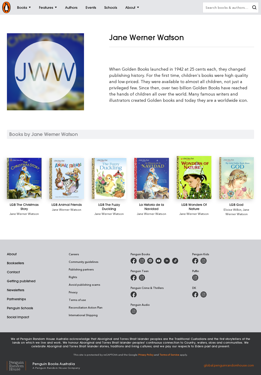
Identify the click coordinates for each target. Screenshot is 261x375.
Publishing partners (81, 269)
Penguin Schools (20, 308)
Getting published (21, 281)
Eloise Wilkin (232, 209)
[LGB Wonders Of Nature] (194, 177)
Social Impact (18, 317)
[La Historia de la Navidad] (151, 178)
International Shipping (83, 315)
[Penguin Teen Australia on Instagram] (142, 278)
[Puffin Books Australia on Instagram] (195, 278)
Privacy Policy (145, 355)
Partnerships (16, 299)
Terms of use (77, 300)
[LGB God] (236, 178)
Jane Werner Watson (24, 213)
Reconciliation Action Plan (85, 307)
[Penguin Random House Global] (20, 365)
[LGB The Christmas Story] (24, 178)
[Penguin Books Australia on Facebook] (134, 261)
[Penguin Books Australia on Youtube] (159, 261)
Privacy (73, 292)
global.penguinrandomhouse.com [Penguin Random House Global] (229, 365)
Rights (73, 277)
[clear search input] (254, 8)
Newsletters (15, 290)
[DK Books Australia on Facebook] (195, 294)
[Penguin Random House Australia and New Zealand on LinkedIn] (167, 261)
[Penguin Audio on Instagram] (134, 311)
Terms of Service (169, 355)
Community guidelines (83, 262)
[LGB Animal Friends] (66, 178)
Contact (13, 272)
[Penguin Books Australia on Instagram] (142, 261)
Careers (74, 254)
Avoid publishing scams (84, 284)
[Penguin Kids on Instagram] (204, 261)
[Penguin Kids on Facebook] (195, 261)
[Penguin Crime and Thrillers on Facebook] (134, 294)
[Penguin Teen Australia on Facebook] (134, 278)
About (12, 254)
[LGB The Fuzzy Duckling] (109, 178)
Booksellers (15, 263)
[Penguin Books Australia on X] (150, 261)
